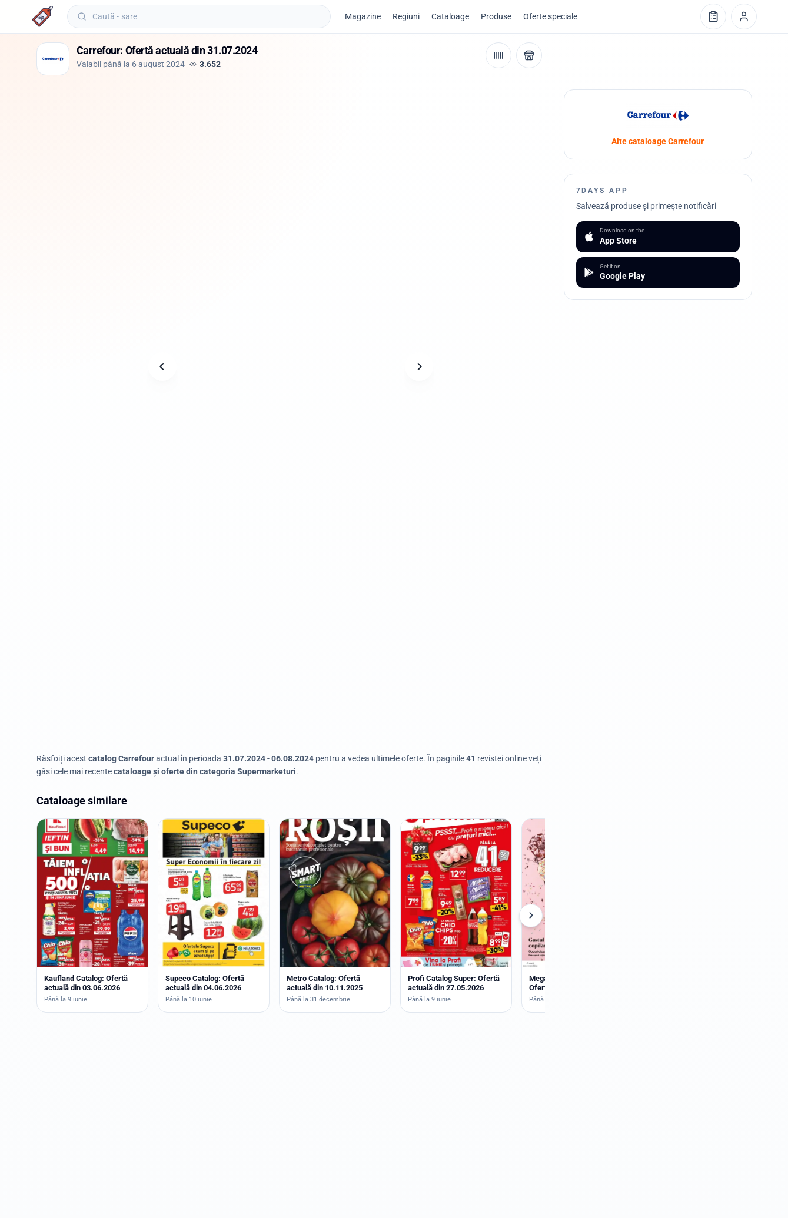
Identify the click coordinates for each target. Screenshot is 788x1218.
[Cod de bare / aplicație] (498, 55)
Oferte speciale (550, 16)
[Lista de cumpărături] (713, 16)
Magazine (363, 16)
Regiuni (406, 16)
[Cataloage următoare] (531, 915)
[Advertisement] (250, 115)
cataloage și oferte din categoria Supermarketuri (205, 771)
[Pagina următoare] (419, 366)
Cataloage (450, 16)
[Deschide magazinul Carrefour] (529, 55)
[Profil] (744, 16)
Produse (496, 16)
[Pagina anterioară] (162, 366)
